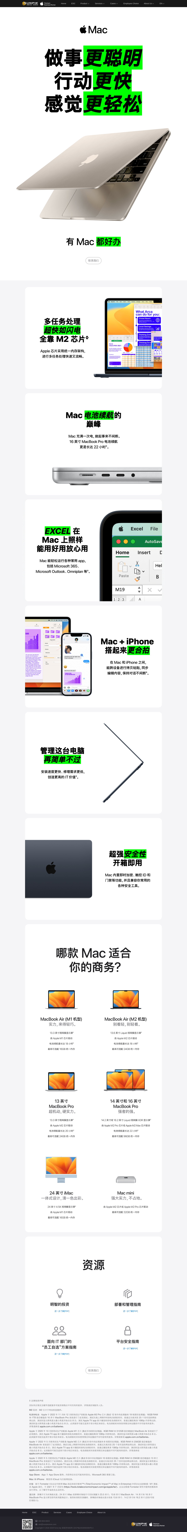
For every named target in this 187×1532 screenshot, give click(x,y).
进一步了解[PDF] (62, 1311)
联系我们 (93, 260)
